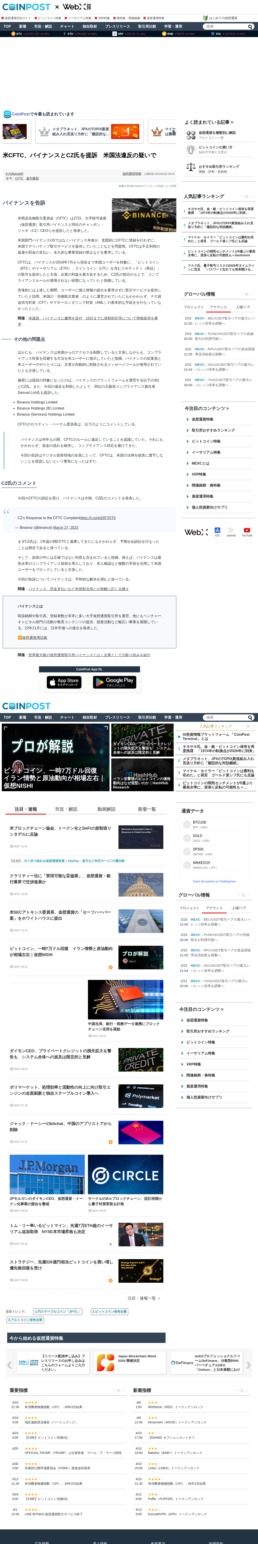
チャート (67, 26)
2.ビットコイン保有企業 (110, 1311)
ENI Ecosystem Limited (213, 318)
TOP (7, 26)
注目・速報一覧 (142, 1298)
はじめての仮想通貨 (220, 18)
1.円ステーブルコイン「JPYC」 (57, 1311)
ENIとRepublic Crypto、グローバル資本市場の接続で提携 (224, 323)
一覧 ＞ (249, 726)
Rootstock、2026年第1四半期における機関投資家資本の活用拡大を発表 (225, 344)
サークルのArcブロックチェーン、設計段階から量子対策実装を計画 (125, 1201)
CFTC (19, 178)
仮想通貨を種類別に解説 (217, 133)
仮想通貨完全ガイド (16, 18)
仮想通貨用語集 (34, 638)
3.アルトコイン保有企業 (25, 1320)
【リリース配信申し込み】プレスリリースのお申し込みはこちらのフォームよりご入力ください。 (140, 1362)
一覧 (245, 196)
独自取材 (90, 26)
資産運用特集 (153, 18)
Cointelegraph (206, 339)
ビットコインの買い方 (215, 147)
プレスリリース (117, 26)
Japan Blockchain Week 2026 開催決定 (214, 1358)
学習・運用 (173, 26)
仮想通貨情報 (131, 173)
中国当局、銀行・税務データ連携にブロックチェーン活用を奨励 (124, 1026)
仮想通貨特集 (202, 419)
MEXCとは (200, 463)
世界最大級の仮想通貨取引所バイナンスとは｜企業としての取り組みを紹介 (89, 655)
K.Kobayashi (15, 173)
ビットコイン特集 (48, 18)
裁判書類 (32, 178)
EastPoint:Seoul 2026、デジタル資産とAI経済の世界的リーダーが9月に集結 (224, 364)
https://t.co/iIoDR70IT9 (98, 518)
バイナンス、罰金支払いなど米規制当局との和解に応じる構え (78, 589)
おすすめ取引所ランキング (219, 166)
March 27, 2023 (65, 527)
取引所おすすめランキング (213, 430)
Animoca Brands (208, 379)
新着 (22, 26)
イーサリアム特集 (78, 18)
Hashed (201, 359)
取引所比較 (147, 26)
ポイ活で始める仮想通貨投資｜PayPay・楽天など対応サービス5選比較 (74, 861)
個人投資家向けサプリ (210, 507)
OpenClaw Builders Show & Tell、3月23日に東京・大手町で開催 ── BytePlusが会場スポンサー (63, 1362)
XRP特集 (102, 18)
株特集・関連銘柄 (126, 18)
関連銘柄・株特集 (206, 485)
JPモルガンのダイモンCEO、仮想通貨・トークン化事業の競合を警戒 (46, 1201)
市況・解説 (43, 26)
